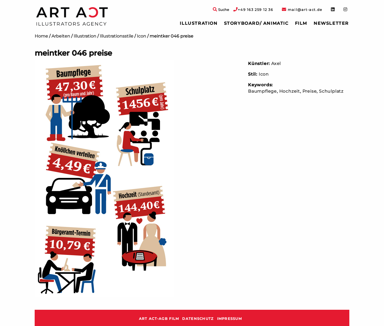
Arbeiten (60, 36)
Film (301, 23)
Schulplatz (331, 91)
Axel (276, 63)
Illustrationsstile (116, 36)
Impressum (229, 319)
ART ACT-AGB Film (159, 319)
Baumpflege (262, 91)
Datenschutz (198, 319)
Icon (141, 36)
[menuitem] (199, 23)
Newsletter (331, 23)
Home (41, 36)
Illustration (198, 23)
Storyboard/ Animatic (256, 23)
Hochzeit (289, 91)
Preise (309, 91)
